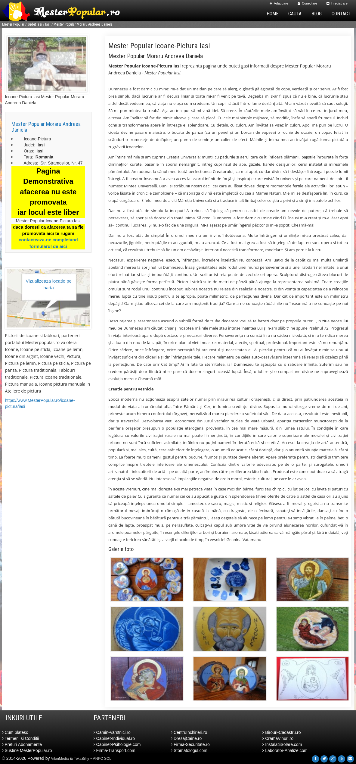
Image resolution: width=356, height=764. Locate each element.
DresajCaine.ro (186, 738)
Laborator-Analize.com (285, 750)
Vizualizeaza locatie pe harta (49, 284)
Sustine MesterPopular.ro (27, 750)
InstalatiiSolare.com (282, 744)
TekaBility (81, 758)
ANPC (98, 758)
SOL (107, 758)
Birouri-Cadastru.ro (281, 732)
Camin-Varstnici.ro (112, 732)
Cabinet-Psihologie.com (117, 744)
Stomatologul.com (189, 750)
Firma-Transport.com (114, 750)
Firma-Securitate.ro (190, 744)
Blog (316, 14)
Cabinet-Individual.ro (114, 738)
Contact (341, 14)
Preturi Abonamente (22, 744)
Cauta (295, 14)
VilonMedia (60, 758)
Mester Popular (13, 24)
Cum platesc (15, 732)
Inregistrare (337, 3)
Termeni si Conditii (20, 738)
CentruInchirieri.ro (189, 732)
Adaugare (279, 3)
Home (272, 14)
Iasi (48, 24)
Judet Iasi (34, 24)
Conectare (307, 3)
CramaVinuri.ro (277, 738)
